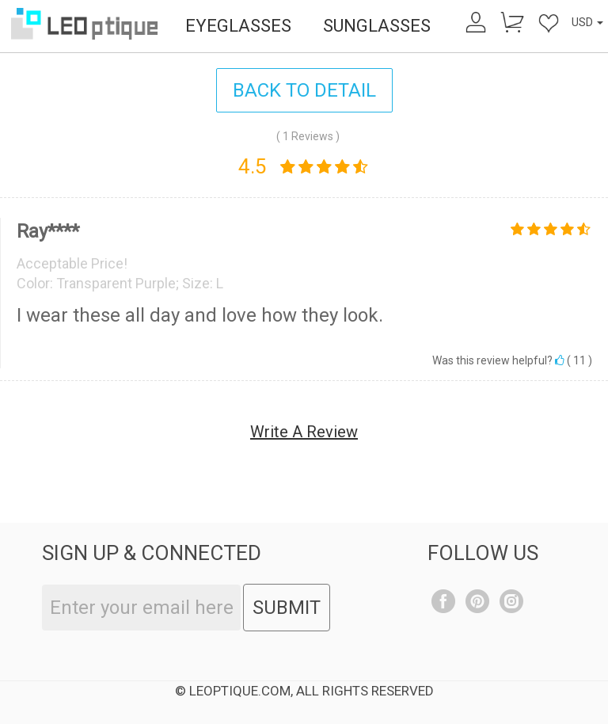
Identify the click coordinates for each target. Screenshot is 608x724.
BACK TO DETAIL (304, 90)
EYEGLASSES (238, 26)
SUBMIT (287, 607)
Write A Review (304, 431)
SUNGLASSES (377, 26)
